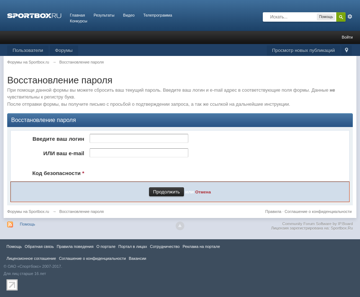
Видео (129, 15)
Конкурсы (78, 21)
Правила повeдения (75, 246)
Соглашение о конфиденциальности (318, 211)
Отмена (203, 191)
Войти (347, 37)
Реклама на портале (201, 246)
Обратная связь (39, 246)
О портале (106, 246)
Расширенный (350, 16)
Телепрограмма (157, 15)
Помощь (27, 224)
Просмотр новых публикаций (303, 50)
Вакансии (137, 258)
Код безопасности (58, 173)
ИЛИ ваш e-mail (63, 153)
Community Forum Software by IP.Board (317, 224)
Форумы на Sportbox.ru (28, 211)
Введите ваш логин (58, 139)
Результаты (104, 15)
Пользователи (28, 50)
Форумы (64, 50)
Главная (77, 15)
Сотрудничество (165, 246)
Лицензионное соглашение (31, 258)
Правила (273, 211)
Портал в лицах (132, 246)
